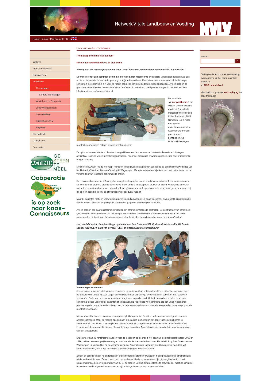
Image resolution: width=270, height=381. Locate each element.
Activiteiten (38, 81)
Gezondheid (39, 134)
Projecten (41, 127)
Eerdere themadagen (49, 94)
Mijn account (56, 39)
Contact (45, 39)
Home (36, 39)
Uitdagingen (39, 140)
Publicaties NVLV (44, 121)
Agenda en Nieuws (42, 68)
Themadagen (42, 88)
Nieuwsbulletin (43, 114)
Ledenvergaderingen (46, 107)
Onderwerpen (40, 75)
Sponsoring (38, 147)
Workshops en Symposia (48, 101)
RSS (67, 39)
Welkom (37, 62)
